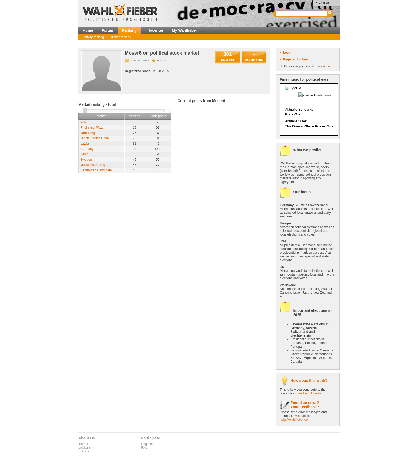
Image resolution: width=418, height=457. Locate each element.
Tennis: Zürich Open (94, 138)
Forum (107, 30)
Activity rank (254, 59)
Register (147, 444)
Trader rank (227, 59)
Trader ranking (120, 37)
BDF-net (84, 451)
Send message (140, 60)
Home (88, 30)
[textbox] (302, 13)
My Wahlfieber (184, 30)
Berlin (84, 154)
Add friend (163, 60)
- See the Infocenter (309, 393)
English (324, 2)
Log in (287, 52)
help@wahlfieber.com (295, 420)
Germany (86, 149)
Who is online (320, 66)
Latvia (84, 143)
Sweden (86, 159)
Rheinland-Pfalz (91, 128)
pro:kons (84, 448)
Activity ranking (93, 37)
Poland (85, 122)
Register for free (295, 59)
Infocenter (154, 30)
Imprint (83, 444)
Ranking (129, 30)
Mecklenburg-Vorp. (93, 165)
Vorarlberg (87, 133)
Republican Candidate (96, 170)
